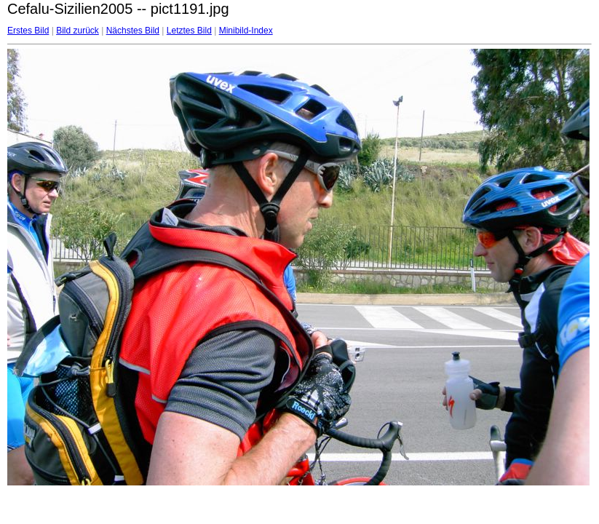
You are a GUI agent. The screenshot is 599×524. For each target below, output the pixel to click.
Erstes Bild (28, 30)
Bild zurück (77, 30)
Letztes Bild (189, 30)
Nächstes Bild (132, 30)
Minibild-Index (246, 30)
